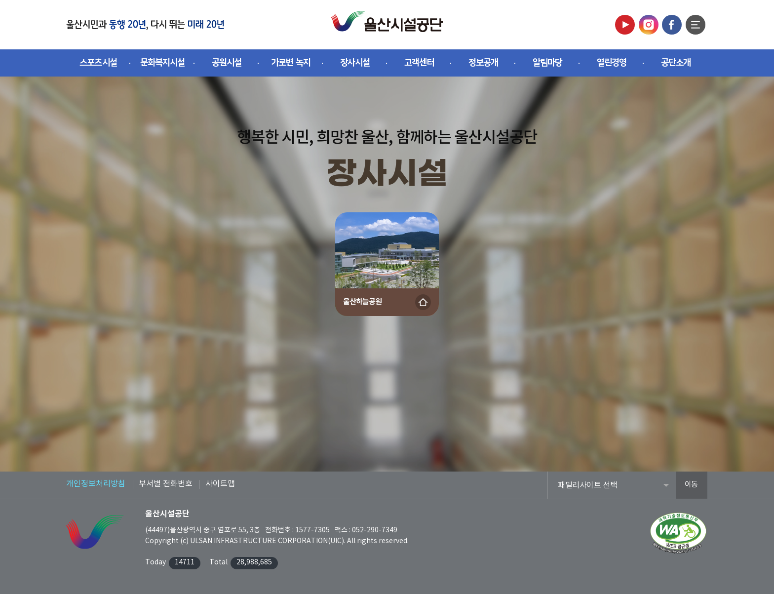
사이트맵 (220, 483)
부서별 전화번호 (166, 483)
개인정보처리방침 (95, 483)
